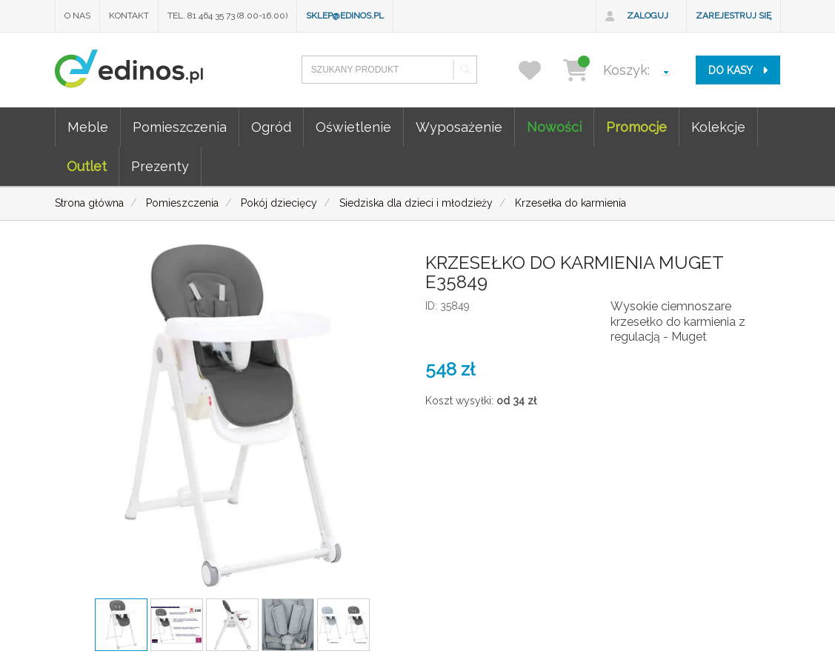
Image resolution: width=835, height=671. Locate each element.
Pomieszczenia (180, 127)
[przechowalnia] (539, 70)
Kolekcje (718, 127)
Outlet (87, 166)
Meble (87, 127)
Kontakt (129, 15)
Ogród (271, 127)
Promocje (636, 127)
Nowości (554, 127)
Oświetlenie (353, 127)
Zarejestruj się (733, 15)
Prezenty (160, 166)
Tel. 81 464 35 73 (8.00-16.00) (227, 15)
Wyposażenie (459, 127)
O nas (77, 15)
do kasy (738, 70)
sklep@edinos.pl (345, 15)
